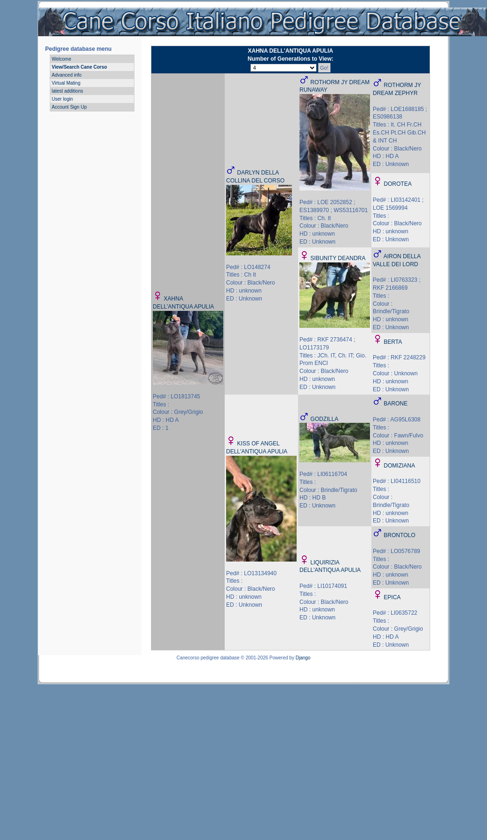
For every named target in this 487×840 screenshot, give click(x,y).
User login (62, 99)
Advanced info (66, 75)
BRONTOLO (399, 535)
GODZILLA (324, 419)
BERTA (393, 342)
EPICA (392, 597)
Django (303, 657)
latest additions (67, 91)
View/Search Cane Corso (79, 67)
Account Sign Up (69, 107)
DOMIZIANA (399, 465)
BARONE (396, 403)
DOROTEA (397, 184)
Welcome (61, 59)
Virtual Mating (66, 83)
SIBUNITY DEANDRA (337, 258)
